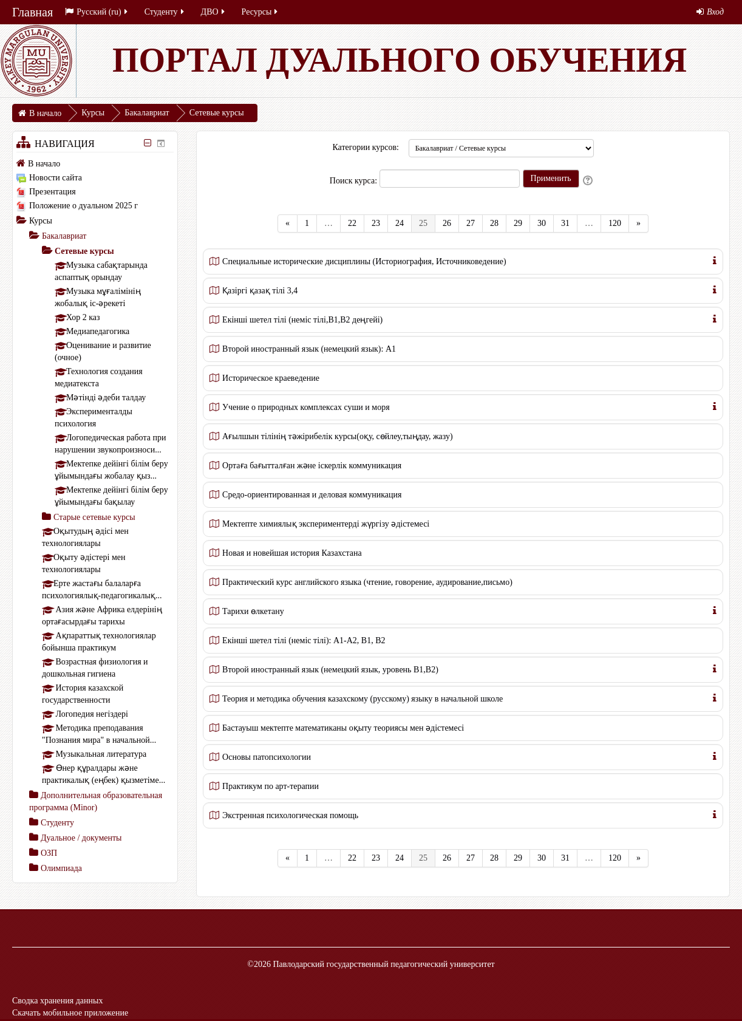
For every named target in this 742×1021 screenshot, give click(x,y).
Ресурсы (261, 11)
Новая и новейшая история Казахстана (292, 553)
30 (541, 223)
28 (494, 223)
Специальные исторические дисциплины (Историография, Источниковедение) (364, 261)
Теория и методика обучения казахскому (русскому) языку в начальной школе (362, 698)
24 (399, 223)
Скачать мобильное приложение (70, 1012)
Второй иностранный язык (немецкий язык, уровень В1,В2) (330, 669)
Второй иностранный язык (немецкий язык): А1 (309, 348)
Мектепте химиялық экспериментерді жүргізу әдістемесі (325, 523)
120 (614, 223)
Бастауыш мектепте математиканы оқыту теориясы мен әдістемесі (343, 727)
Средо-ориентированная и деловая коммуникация (311, 494)
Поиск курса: (355, 180)
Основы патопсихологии (266, 757)
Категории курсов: (365, 147)
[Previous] (287, 223)
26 (447, 223)
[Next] (638, 223)
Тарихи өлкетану (253, 611)
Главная (32, 12)
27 (470, 223)
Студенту (165, 11)
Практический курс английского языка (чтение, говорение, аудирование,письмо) (367, 582)
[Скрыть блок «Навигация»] (147, 143)
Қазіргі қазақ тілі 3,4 (260, 290)
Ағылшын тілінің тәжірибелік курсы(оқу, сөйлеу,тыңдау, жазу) (337, 436)
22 (352, 223)
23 (376, 223)
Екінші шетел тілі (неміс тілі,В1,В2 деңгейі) (302, 319)
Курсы (40, 220)
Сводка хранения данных (57, 1000)
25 (427, 222)
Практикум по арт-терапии (270, 786)
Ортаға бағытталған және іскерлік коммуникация (311, 465)
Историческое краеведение (270, 378)
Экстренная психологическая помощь (290, 815)
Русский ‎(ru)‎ (97, 11)
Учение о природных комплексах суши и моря (306, 407)
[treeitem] (95, 163)
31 (565, 223)
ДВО (213, 11)
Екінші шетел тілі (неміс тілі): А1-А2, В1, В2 (303, 640)
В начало (44, 163)
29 (518, 223)
